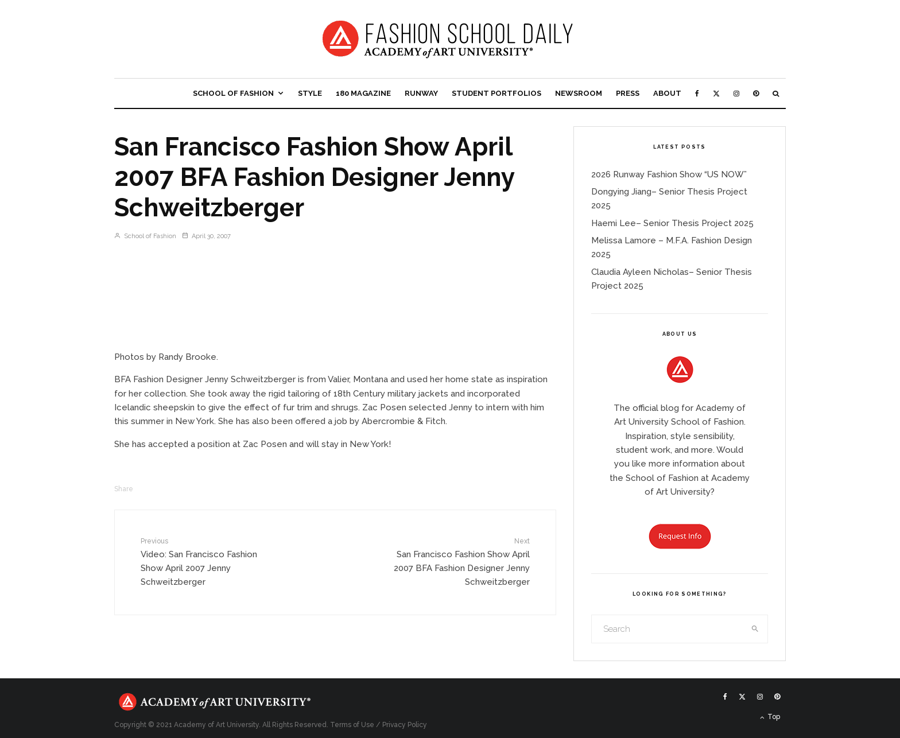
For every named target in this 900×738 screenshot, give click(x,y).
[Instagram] (736, 93)
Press (627, 93)
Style (310, 93)
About (667, 93)
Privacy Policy (404, 725)
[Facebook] (697, 93)
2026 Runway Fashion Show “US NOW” (669, 174)
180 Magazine (363, 93)
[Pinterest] (756, 93)
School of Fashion (233, 93)
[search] (755, 629)
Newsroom (578, 93)
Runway (421, 93)
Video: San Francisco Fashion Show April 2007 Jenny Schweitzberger (211, 561)
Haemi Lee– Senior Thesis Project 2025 (672, 223)
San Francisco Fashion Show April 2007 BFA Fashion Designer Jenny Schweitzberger (460, 561)
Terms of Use (352, 725)
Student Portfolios (496, 93)
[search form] (667, 629)
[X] (716, 93)
